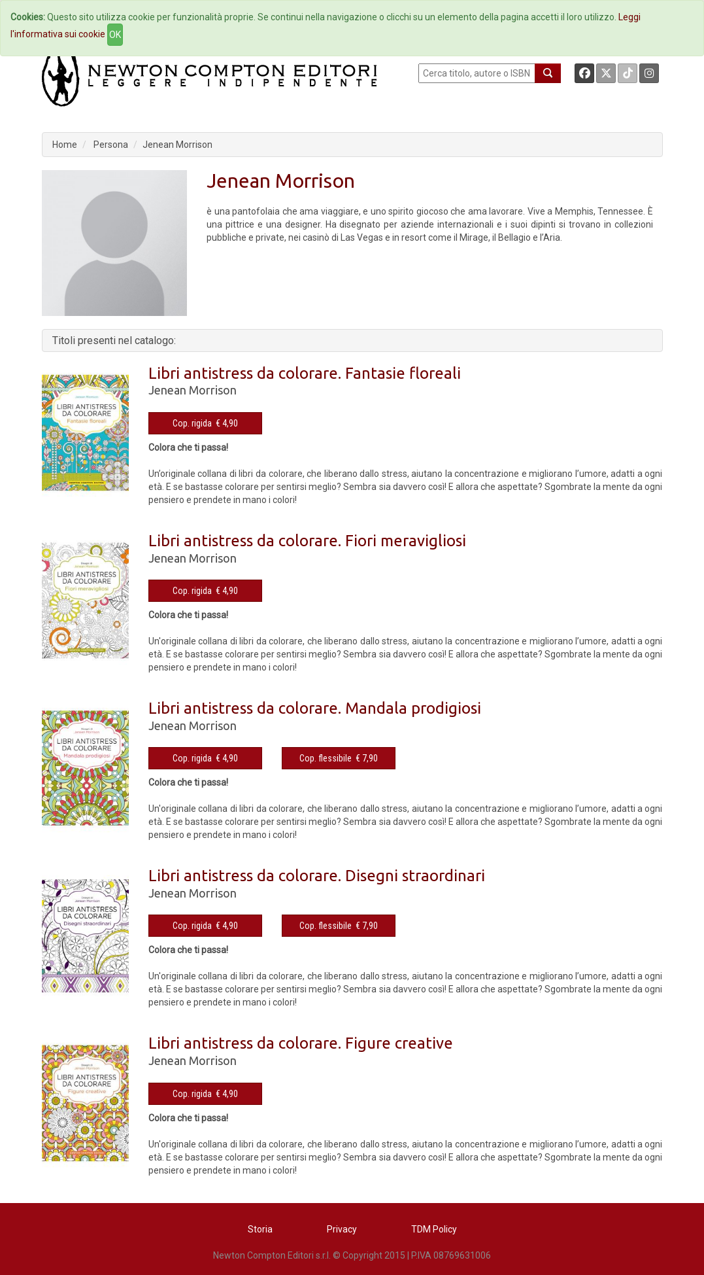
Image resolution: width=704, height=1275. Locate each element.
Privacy (342, 1229)
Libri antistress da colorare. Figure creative (300, 1043)
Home (64, 144)
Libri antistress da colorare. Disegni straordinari (316, 875)
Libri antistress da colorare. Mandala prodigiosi (314, 708)
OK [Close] (115, 34)
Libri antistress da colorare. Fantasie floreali (304, 373)
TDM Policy (434, 1229)
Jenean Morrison (177, 144)
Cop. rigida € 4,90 (205, 423)
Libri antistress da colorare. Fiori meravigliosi (307, 541)
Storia (260, 1229)
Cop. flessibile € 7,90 (338, 758)
